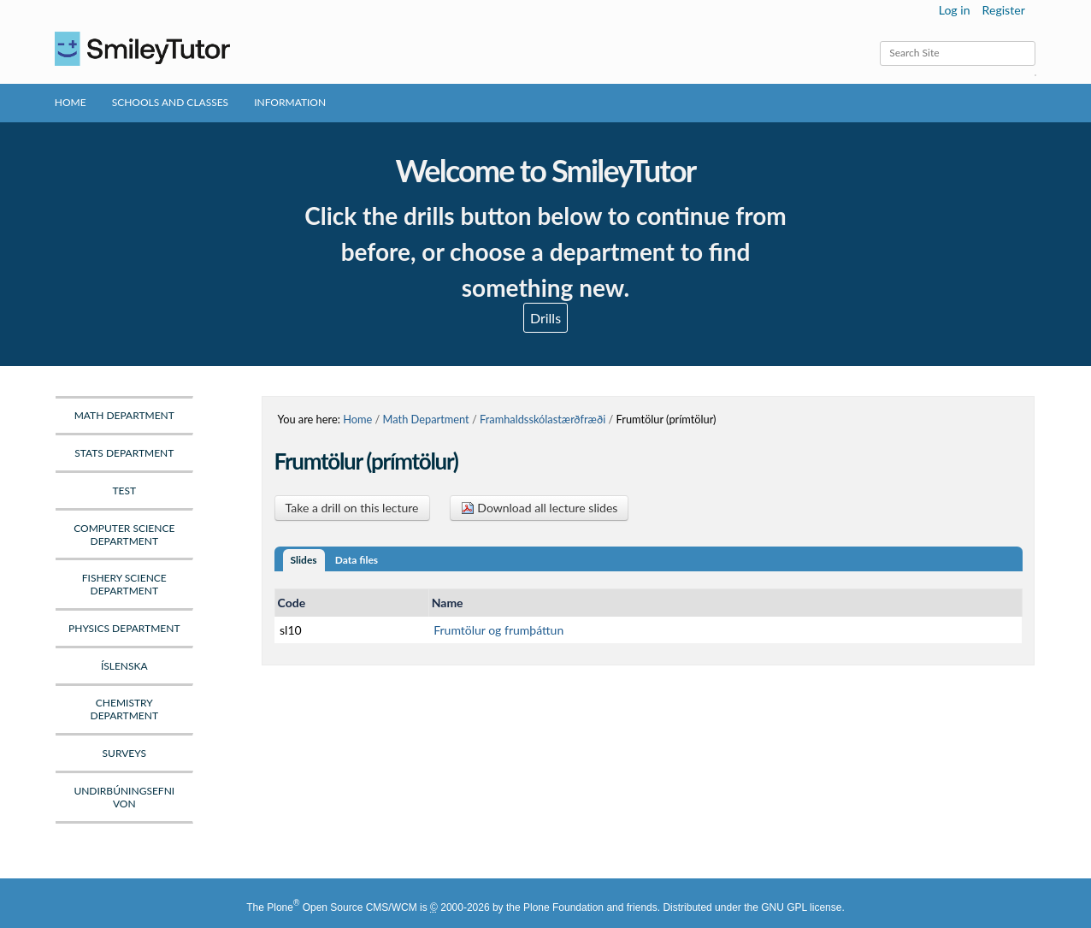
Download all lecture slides (539, 507)
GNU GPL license (801, 907)
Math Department (426, 419)
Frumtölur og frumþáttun (498, 630)
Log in (954, 10)
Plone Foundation (563, 907)
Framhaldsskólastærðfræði (542, 419)
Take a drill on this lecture (352, 507)
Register (1003, 10)
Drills (545, 318)
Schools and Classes (170, 102)
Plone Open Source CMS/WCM (341, 907)
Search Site (879, 40)
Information (290, 102)
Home (70, 102)
